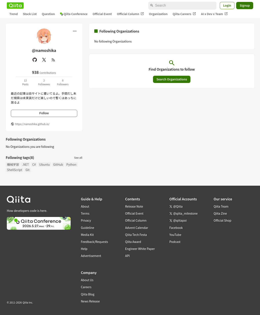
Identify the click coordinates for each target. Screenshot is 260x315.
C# (34, 164)
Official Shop (222, 220)
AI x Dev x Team (214, 14)
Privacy (86, 220)
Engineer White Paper (140, 249)
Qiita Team (221, 206)
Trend (13, 14)
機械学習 (13, 164)
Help (84, 249)
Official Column (130, 14)
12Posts (25, 82)
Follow (44, 113)
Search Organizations (171, 79)
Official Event (102, 14)
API (127, 256)
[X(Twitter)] (44, 59)
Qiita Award (133, 241)
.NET (25, 164)
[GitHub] (34, 59)
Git (28, 170)
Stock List (30, 14)
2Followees (44, 82)
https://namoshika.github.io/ (32, 124)
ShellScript (14, 170)
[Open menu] (74, 31)
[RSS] (53, 59)
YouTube (175, 234)
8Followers (63, 82)
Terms (85, 213)
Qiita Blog (87, 294)
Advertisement (91, 256)
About (85, 206)
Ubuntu (44, 164)
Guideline (87, 227)
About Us (87, 280)
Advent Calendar (136, 227)
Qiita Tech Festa (136, 234)
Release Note (134, 206)
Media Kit (87, 234)
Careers (86, 287)
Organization (158, 14)
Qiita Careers (184, 14)
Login (227, 5)
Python (71, 164)
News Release (90, 301)
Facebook (176, 227)
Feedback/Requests (94, 241)
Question (48, 14)
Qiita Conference (74, 14)
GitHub (58, 164)
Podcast (174, 241)
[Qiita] (15, 5)
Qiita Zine (220, 213)
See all (78, 157)
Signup (245, 5)
